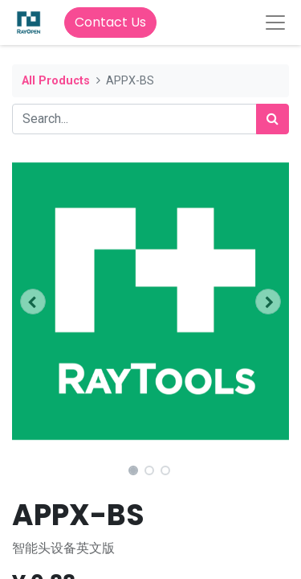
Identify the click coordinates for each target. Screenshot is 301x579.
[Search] (272, 119)
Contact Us (110, 22)
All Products (56, 81)
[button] (33, 301)
